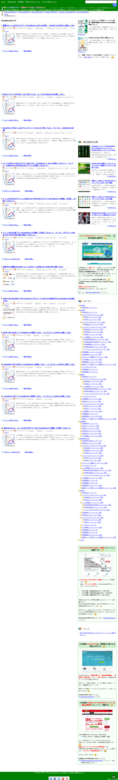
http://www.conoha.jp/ (87, 697)
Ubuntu (82, 490)
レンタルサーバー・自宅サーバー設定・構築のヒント (67, 772)
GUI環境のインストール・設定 (92, 354)
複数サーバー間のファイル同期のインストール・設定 (99, 364)
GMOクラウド (40, 97)
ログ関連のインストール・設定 (92, 359)
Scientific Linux (84, 438)
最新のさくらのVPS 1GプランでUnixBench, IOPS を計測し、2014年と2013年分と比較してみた (39, 25)
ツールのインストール (89, 367)
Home (3, 1)
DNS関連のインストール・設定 (92, 352)
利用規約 (21, 1)
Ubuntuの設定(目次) (83, 12)
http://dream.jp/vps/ (109, 618)
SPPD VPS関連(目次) (60, 10)
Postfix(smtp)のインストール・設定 (95, 347)
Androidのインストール (89, 307)
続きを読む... (28, 51)
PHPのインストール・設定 (92, 317)
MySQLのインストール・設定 (93, 324)
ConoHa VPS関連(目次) (45, 10)
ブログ (6, 31)
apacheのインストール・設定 (93, 329)
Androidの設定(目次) (10, 12)
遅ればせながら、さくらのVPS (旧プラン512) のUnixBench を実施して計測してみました (37, 428)
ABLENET (29, 303)
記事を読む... (112, 159)
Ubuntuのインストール (89, 492)
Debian (82, 374)
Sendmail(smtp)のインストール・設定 (96, 339)
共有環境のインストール (90, 369)
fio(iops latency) (39, 28)
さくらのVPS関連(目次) (96, 10)
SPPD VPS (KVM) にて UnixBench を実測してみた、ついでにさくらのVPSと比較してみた (37, 332)
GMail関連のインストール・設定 (94, 344)
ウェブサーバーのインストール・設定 (94, 327)
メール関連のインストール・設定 (92, 337)
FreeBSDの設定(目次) (51, 12)
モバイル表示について (49, 1)
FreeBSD (83, 421)
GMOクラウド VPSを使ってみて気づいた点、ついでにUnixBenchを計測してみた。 (34, 94)
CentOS (82, 310)
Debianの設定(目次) (37, 12)
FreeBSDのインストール (90, 423)
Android (82, 305)
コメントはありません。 (11, 51)
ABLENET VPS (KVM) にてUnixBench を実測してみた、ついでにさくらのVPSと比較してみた (39, 364)
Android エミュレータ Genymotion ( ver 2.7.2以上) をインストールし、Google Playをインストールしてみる (103, 148)
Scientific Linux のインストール (92, 441)
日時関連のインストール (90, 372)
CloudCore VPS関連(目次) (29, 10)
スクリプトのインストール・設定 (92, 315)
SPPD (45, 303)
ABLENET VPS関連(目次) (12, 10)
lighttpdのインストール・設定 (93, 332)
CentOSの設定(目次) (24, 12)
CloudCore (31, 97)
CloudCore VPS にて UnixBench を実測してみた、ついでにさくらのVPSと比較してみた (37, 396)
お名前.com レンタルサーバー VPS (57, 28)
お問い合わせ (12, 1)
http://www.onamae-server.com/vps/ (91, 760)
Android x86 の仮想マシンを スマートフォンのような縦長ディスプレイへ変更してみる (104, 165)
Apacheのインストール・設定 (91, 433)
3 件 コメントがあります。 (12, 191)
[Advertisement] (39, 74)
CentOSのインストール (89, 312)
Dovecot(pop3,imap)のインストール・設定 (97, 342)
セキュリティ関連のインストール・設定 (95, 357)
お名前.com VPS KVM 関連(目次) (77, 10)
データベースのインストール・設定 (93, 322)
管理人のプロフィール (33, 1)
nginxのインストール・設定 (93, 334)
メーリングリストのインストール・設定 (97, 349)
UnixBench (30, 28)
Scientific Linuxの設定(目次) (67, 12)
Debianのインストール (89, 376)
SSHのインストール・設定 (90, 426)
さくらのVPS (11, 99)
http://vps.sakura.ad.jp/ (93, 292)
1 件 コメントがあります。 (12, 259)
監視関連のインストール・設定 (92, 362)
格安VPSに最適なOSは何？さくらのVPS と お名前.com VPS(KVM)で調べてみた (33, 267)
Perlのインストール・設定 (92, 319)
